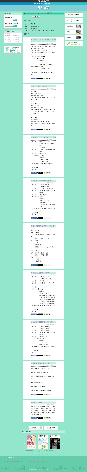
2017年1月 (16, 42)
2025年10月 (8, 33)
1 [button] (39, 454)
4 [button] (44, 454)
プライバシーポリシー (12, 461)
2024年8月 (16, 38)
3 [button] (42, 454)
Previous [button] (24, 443)
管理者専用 (32, 461)
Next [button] (62, 443)
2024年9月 (8, 38)
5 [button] (46, 454)
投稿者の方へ (40, 461)
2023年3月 (8, 42)
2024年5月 (8, 40)
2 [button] (41, 454)
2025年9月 (8, 35)
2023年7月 (16, 40)
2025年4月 (16, 35)
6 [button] (47, 454)
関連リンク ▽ (23, 461)
